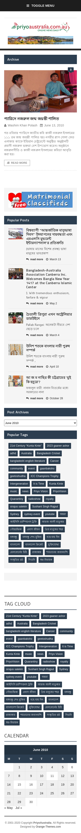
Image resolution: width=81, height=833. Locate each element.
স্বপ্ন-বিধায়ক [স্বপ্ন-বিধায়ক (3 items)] (46, 559)
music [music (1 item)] (13, 491)
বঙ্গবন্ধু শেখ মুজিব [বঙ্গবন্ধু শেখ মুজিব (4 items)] (32, 536)
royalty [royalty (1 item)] (50, 498)
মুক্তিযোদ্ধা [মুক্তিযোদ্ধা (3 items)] (53, 544)
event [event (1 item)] (31, 468)
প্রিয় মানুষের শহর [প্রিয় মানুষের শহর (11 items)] (54, 529)
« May (8, 808)
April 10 (52, 366)
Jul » (19, 808)
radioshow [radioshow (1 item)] (34, 498)
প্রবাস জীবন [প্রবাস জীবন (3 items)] (33, 529)
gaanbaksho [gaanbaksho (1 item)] (47, 468)
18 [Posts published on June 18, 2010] (52, 784)
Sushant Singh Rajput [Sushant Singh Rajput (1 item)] (45, 506)
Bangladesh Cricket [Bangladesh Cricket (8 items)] (48, 453)
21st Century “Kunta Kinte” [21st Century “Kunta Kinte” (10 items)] (26, 445)
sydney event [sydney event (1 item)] (32, 514)
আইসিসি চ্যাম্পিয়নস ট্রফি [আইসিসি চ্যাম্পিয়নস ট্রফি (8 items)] (23, 521)
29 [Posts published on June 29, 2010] (19, 802)
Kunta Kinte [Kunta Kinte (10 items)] (56, 483)
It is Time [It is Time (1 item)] (38, 483)
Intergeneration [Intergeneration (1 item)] (19, 483)
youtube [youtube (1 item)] (50, 514)
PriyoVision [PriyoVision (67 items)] (59, 491)
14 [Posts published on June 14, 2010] (9, 784)
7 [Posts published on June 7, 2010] (9, 776)
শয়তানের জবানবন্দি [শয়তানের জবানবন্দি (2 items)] (57, 552)
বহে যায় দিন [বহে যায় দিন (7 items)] (53, 536)
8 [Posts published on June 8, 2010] (19, 776)
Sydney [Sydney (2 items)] (14, 514)
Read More (17, 162)
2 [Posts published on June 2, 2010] (31, 767)
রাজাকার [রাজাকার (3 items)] (36, 552)
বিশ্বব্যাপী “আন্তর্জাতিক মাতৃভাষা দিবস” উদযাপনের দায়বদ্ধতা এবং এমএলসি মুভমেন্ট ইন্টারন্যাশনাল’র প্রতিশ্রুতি (49, 236)
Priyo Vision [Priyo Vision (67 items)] (41, 491)
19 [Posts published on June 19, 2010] (63, 784)
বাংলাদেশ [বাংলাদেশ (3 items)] (15, 544)
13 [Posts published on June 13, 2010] (72, 776)
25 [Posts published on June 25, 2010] (52, 793)
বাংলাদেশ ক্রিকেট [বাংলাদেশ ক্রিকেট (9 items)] (34, 544)
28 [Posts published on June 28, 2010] (9, 802)
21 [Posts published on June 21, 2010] (9, 793)
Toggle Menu (40, 5)
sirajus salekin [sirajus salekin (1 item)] (18, 506)
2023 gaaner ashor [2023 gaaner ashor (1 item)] (58, 445)
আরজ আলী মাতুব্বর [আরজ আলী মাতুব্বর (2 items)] (53, 521)
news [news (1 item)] (25, 491)
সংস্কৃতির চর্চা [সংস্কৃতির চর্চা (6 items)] (16, 559)
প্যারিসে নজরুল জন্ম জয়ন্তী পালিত (31, 119)
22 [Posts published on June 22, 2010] (19, 793)
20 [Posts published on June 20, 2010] (72, 784)
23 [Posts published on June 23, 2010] (31, 793)
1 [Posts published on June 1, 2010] (19, 767)
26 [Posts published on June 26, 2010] (63, 793)
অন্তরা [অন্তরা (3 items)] (63, 514)
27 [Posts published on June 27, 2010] (72, 793)
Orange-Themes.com (48, 826)
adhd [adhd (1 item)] (13, 453)
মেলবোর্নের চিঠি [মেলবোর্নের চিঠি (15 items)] (18, 552)
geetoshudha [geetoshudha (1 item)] (17, 476)
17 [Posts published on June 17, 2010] (41, 784)
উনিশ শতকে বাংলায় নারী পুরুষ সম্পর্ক (48, 348)
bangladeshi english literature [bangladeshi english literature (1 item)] (27, 460)
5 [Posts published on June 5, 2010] (63, 767)
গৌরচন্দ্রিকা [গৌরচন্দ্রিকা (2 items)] (16, 529)
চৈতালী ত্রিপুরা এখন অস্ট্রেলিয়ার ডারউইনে (49, 316)
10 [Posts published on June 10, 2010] (41, 776)
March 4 (52, 335)
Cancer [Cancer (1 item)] (54, 460)
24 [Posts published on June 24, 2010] (41, 793)
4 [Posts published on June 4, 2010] (52, 767)
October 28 (54, 398)
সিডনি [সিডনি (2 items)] (31, 559)
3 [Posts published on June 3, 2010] (42, 767)
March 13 (53, 259)
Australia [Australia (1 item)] (26, 453)
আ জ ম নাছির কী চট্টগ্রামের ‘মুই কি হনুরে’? (48, 379)
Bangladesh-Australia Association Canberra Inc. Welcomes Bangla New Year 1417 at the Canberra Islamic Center (49, 279)
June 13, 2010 (52, 125)
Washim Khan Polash (20, 125)
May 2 (51, 303)
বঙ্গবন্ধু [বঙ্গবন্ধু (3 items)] (13, 536)
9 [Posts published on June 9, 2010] (31, 776)
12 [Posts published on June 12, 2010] (63, 776)
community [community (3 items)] (16, 468)
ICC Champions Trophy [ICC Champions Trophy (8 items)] (44, 476)
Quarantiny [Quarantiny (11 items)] (16, 498)
